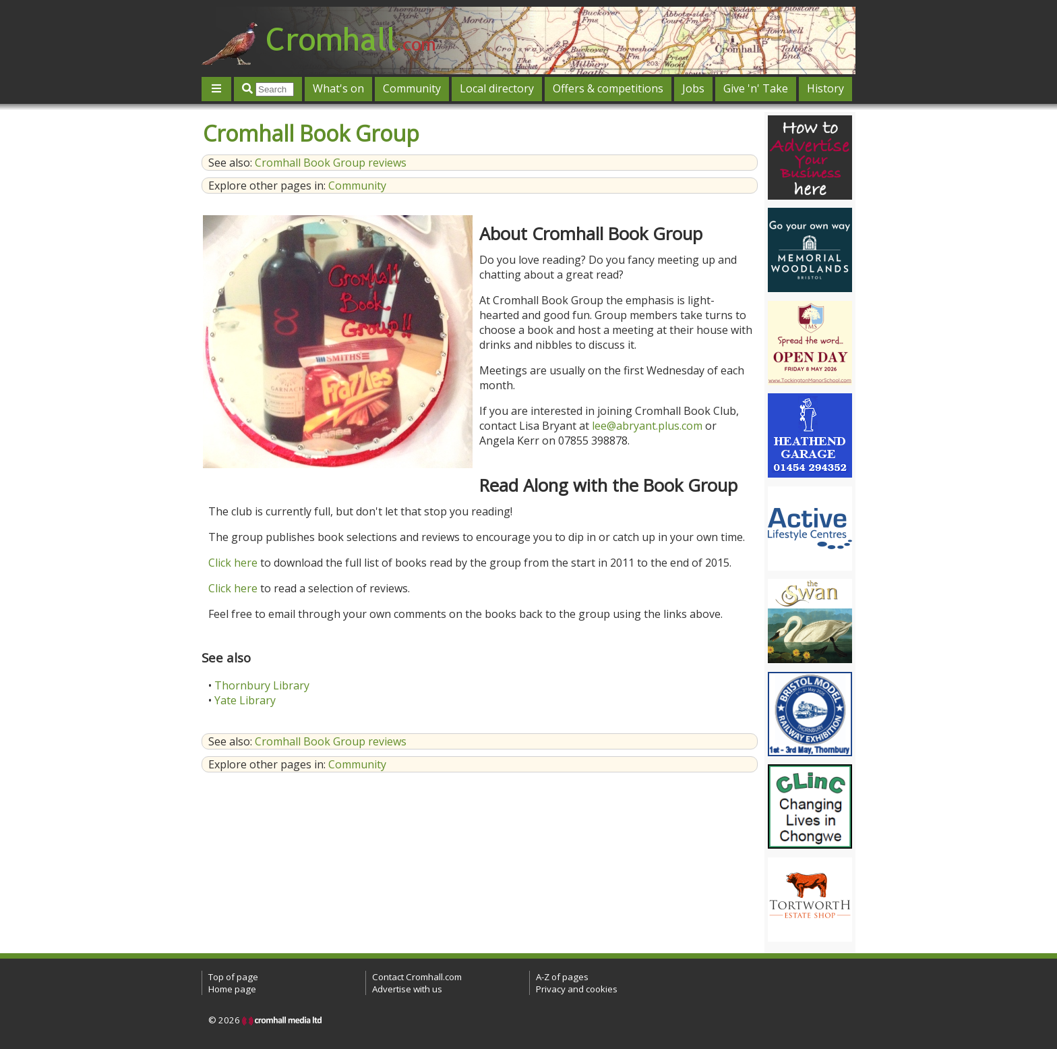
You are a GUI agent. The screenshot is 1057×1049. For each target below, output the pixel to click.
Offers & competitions (608, 88)
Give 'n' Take (755, 88)
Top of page (233, 977)
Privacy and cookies (576, 989)
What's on (338, 88)
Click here (233, 562)
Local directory (497, 88)
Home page (232, 989)
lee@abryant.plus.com (647, 425)
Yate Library (245, 700)
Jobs (693, 88)
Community (412, 88)
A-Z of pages (562, 977)
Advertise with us (407, 989)
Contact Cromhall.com (417, 977)
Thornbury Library (261, 685)
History (825, 88)
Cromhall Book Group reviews (330, 162)
